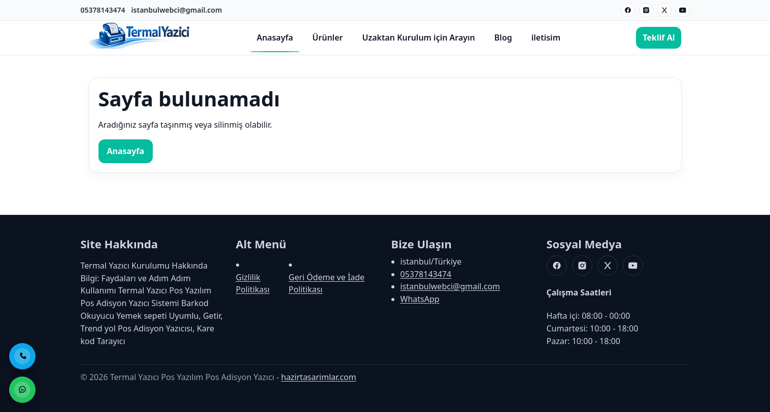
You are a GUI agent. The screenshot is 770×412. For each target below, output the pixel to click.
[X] (664, 10)
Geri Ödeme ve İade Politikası (327, 283)
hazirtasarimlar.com (318, 377)
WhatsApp (420, 299)
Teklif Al (659, 37)
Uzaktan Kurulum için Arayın (418, 37)
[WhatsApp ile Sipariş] (22, 390)
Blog (503, 37)
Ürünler (327, 37)
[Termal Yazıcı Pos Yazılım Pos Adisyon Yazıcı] (139, 48)
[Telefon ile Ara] (22, 356)
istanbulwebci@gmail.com (176, 10)
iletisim (545, 37)
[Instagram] (646, 10)
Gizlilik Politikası (253, 283)
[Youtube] (683, 10)
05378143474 (103, 10)
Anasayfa (275, 37)
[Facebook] (628, 10)
